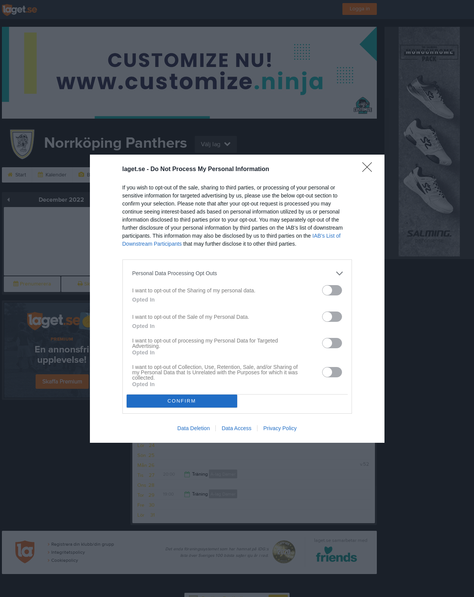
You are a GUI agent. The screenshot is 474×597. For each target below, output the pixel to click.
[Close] (369, 169)
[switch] (332, 290)
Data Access (236, 428)
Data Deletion (194, 428)
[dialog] (237, 299)
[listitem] (237, 273)
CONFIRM (182, 401)
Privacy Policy (279, 428)
